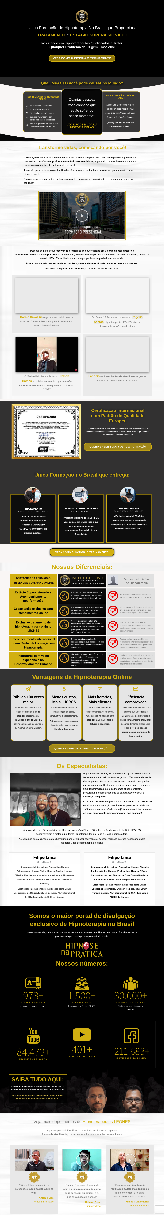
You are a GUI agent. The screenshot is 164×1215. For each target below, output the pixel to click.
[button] (82, 215)
